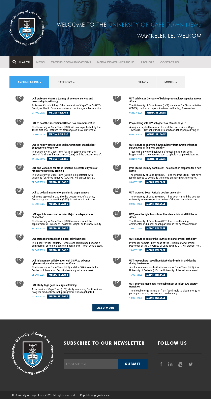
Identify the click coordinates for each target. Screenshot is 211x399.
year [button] (143, 82)
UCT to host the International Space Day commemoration (63, 123)
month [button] (170, 82)
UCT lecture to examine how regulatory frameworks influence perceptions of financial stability (163, 146)
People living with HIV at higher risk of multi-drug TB (157, 123)
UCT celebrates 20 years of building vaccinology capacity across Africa (165, 100)
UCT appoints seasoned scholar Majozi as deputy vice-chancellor (62, 216)
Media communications (115, 62)
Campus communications (71, 62)
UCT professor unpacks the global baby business (59, 239)
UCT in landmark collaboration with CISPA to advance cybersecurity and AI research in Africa (61, 262)
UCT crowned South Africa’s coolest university (155, 192)
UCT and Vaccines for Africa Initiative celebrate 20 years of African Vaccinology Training (64, 169)
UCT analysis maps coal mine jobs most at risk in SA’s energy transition (163, 285)
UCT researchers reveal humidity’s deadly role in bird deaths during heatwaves (162, 262)
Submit (132, 364)
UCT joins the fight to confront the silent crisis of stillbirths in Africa (163, 216)
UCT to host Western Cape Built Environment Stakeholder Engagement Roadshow (63, 146)
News (40, 62)
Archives (147, 62)
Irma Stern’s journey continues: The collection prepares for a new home (165, 169)
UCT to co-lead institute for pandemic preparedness (60, 192)
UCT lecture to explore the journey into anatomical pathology (163, 239)
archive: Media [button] (29, 82)
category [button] (66, 82)
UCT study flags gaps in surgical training (54, 285)
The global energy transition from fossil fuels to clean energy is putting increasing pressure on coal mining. (164, 292)
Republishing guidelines (94, 395)
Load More (105, 307)
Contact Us (169, 62)
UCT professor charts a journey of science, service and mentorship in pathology (62, 100)
